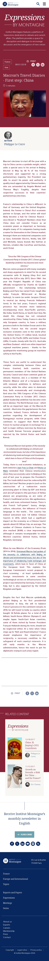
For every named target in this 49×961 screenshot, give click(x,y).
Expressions (9, 897)
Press (5, 934)
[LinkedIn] (42, 65)
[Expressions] (24, 20)
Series (6, 908)
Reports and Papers (12, 892)
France (7, 62)
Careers (6, 928)
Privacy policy (36, 950)
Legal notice (22, 950)
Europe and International (15, 879)
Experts (6, 924)
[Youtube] (28, 844)
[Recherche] (38, 4)
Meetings (7, 903)
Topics (6, 884)
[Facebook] (33, 65)
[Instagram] (33, 844)
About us (7, 921)
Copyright (10, 950)
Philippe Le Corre (14, 144)
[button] (46, 4)
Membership (9, 931)
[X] (38, 65)
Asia (6, 67)
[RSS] (38, 844)
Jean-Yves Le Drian (25, 467)
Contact (7, 937)
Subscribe (26, 835)
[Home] (10, 4)
